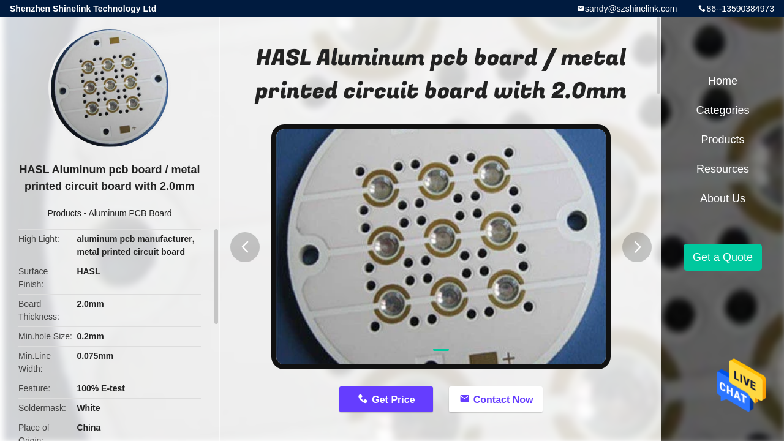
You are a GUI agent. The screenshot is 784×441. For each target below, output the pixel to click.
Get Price (393, 399)
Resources (722, 169)
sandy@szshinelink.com (631, 8)
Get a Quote (723, 257)
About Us (722, 198)
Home (722, 81)
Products (64, 213)
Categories (722, 110)
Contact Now (503, 399)
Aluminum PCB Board (130, 213)
